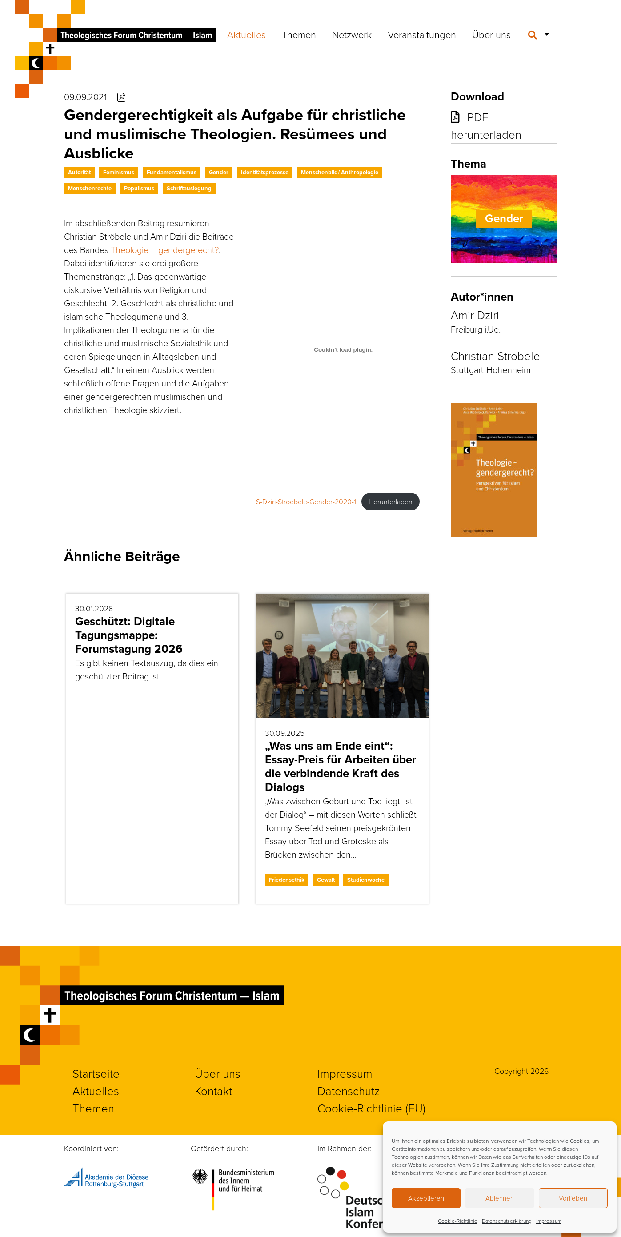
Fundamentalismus (171, 172)
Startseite (96, 1073)
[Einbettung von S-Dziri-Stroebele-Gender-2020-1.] (343, 349)
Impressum (548, 1221)
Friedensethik (286, 880)
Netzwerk (352, 34)
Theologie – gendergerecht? (165, 249)
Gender (218, 172)
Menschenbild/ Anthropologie (339, 172)
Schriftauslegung (189, 188)
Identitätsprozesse (264, 172)
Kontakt (213, 1091)
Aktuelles (246, 34)
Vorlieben (573, 1198)
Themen (299, 34)
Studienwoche (366, 880)
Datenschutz (348, 1091)
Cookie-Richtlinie (457, 1221)
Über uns (491, 34)
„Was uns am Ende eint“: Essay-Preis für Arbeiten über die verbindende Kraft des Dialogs (340, 766)
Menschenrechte (90, 188)
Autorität (79, 172)
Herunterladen (391, 501)
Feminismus (118, 172)
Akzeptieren (426, 1198)
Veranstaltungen (422, 34)
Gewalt (326, 880)
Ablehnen (499, 1198)
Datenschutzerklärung (507, 1221)
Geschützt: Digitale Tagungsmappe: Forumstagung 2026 (129, 635)
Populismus (139, 188)
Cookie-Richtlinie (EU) (371, 1108)
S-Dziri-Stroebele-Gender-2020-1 (306, 501)
